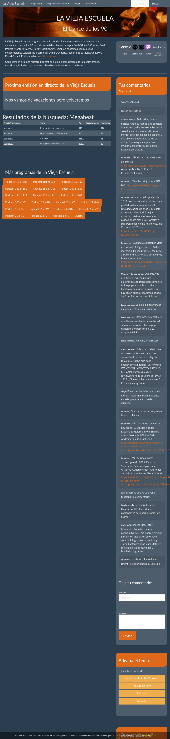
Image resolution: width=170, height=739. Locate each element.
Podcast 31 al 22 (88, 208)
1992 (81, 138)
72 (102, 133)
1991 (81, 128)
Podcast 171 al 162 (71, 181)
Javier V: (125, 525)
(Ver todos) (125, 91)
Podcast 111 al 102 (71, 195)
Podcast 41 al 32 (63, 208)
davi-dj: (124, 492)
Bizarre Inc (142, 701)
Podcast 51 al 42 (39, 208)
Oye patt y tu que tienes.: (133, 274)
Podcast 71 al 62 (89, 202)
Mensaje (122, 613)
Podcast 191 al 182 (16, 181)
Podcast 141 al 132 (71, 188)
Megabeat (8, 128)
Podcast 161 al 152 (16, 188)
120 (102, 128)
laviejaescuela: (128, 505)
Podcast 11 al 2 (38, 215)
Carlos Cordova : (129, 119)
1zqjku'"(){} (131, 110)
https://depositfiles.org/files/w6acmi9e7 (144, 165)
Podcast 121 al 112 (44, 195)
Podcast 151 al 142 (44, 188)
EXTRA (79, 215)
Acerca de (91, 3)
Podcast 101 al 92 (15, 202)
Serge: (124, 391)
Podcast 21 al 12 (14, 215)
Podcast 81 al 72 (65, 202)
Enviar (127, 636)
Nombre (122, 592)
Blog (77, 3)
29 (102, 138)
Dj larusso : (126, 157)
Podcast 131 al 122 (16, 195)
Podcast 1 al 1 (61, 215)
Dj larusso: (126, 197)
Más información (149, 735)
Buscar (155, 3)
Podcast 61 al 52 (14, 208)
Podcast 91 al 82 (40, 202)
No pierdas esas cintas (58, 3)
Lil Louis (141, 693)
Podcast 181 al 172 (44, 181)
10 (102, 143)
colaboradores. (48, 56)
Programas (36, 3)
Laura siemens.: (128, 305)
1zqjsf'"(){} (130, 102)
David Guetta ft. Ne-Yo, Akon (141, 678)
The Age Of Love (141, 685)
